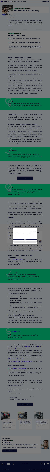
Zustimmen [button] (25, 239)
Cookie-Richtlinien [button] (33, 231)
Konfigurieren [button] (25, 241)
